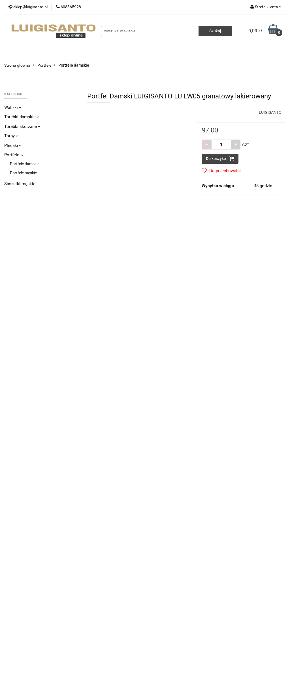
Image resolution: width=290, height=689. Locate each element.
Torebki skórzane (22, 126)
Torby (11, 135)
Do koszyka (220, 158)
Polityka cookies (91, 600)
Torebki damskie (21, 116)
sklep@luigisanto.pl (29, 608)
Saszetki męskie (19, 183)
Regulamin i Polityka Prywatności (106, 591)
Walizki (12, 107)
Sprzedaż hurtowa (238, 566)
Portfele (13, 154)
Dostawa (85, 566)
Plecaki (13, 145)
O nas (154, 566)
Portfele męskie (23, 172)
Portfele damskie (24, 163)
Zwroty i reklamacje (94, 574)
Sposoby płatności (93, 583)
